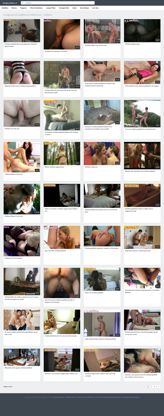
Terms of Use (82, 397)
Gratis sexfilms (58, 397)
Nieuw (14, 8)
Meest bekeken (36, 8)
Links (74, 8)
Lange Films (50, 8)
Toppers (23, 8)
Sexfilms (5, 8)
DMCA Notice (70, 397)
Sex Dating (84, 8)
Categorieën (64, 8)
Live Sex (95, 8)
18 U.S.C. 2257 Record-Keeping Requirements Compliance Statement (114, 397)
